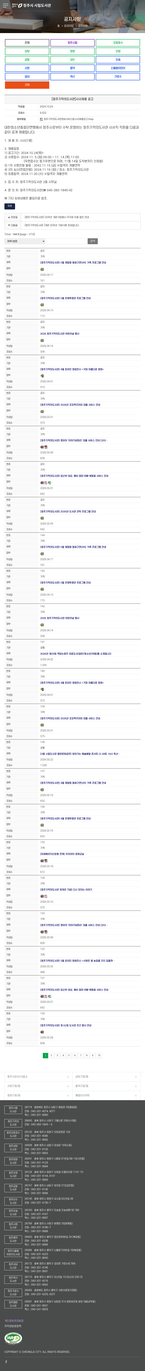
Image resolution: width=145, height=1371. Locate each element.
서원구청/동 (13, 1086)
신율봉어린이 (118, 68)
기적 (27, 85)
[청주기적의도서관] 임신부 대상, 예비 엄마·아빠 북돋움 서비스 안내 (74, 476)
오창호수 (118, 42)
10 (99, 1055)
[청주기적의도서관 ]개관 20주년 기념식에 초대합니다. (52, 225)
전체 (27, 42)
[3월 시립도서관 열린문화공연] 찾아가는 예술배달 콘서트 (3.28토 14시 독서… (80, 754)
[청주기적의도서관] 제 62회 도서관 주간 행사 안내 (65, 1025)
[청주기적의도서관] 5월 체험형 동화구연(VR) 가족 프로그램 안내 (73, 262)
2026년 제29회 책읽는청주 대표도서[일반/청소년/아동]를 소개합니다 (75, 653)
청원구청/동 (13, 1095)
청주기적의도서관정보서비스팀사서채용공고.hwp (67, 119)
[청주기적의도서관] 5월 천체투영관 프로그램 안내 (65, 298)
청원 (72, 51)
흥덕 (72, 68)
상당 (27, 51)
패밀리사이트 (82, 1095)
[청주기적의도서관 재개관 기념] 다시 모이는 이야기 (66, 889)
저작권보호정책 (12, 1326)
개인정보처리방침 (14, 1320)
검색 (92, 241)
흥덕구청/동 (81, 1086)
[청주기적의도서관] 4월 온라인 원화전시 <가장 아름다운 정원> (72, 369)
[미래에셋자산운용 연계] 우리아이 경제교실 (62, 854)
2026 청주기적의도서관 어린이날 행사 (59, 333)
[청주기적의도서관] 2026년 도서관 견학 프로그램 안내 (68, 511)
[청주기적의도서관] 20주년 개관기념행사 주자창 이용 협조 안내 (57, 217)
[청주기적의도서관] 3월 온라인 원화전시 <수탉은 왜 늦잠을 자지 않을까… (77, 960)
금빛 (27, 59)
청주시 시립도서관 (78, 5)
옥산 (72, 76)
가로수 (117, 76)
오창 (118, 51)
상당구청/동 (81, 1076)
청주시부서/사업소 (17, 1076)
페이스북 (6, 1362)
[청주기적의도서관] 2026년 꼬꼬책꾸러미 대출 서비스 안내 (70, 404)
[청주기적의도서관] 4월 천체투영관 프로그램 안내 (65, 818)
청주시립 (72, 42)
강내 (27, 76)
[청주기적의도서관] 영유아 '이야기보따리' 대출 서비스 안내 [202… (74, 440)
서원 (27, 68)
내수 (72, 59)
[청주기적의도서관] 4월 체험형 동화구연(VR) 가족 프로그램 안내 (73, 783)
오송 (118, 59)
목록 (10, 206)
